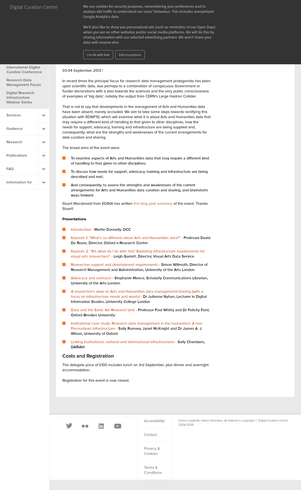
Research (14, 142)
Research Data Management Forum (23, 82)
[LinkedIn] (101, 426)
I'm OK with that (98, 55)
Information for (19, 182)
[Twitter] (69, 426)
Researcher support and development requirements (114, 264)
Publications (16, 156)
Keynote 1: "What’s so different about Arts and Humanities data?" (126, 238)
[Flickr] (85, 426)
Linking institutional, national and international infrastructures (122, 342)
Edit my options (130, 55)
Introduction (81, 229)
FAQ (10, 169)
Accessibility (154, 421)
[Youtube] (117, 426)
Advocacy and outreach (91, 278)
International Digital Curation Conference (24, 70)
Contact (150, 435)
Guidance (14, 129)
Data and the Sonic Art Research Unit (103, 310)
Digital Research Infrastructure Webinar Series (20, 97)
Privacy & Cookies (152, 451)
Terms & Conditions (153, 470)
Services (13, 115)
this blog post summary (154, 204)
